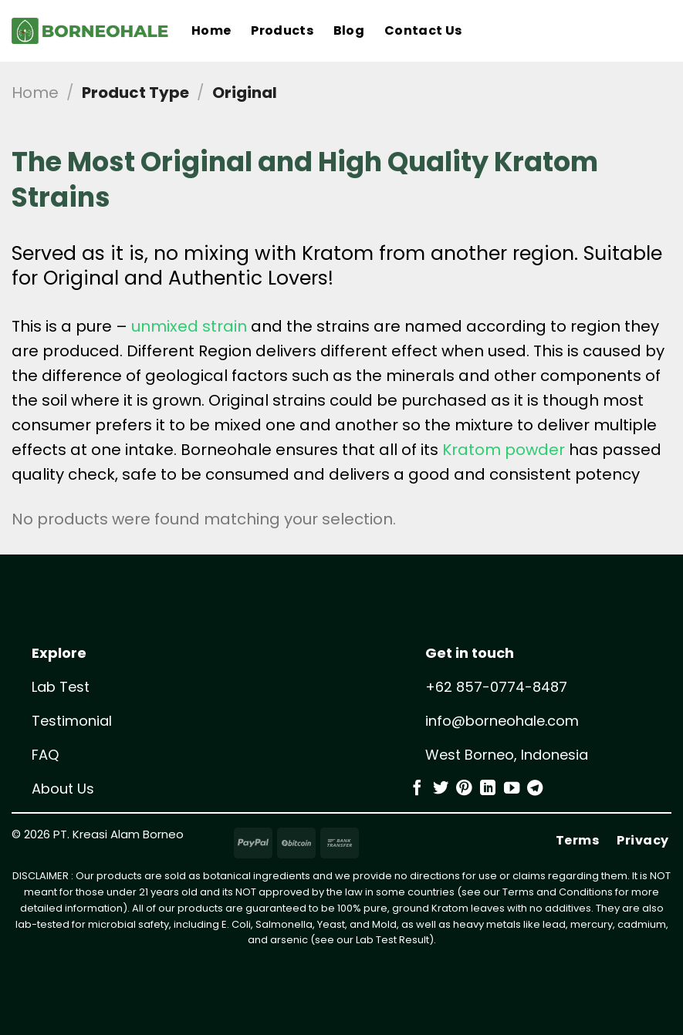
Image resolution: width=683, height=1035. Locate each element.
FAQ (45, 754)
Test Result (402, 939)
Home (211, 30)
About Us (63, 788)
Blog (348, 30)
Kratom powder (503, 449)
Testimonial (72, 720)
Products (282, 30)
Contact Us (423, 30)
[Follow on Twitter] (440, 788)
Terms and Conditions (557, 892)
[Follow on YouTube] (511, 788)
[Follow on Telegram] (535, 788)
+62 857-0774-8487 (496, 686)
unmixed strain (189, 326)
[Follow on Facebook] (416, 788)
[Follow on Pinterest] (464, 788)
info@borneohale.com (502, 720)
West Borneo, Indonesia (506, 754)
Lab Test (61, 686)
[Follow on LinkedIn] (487, 788)
